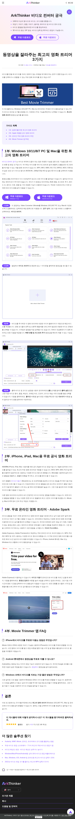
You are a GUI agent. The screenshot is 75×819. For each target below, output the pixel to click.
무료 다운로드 (22, 37)
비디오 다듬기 (16, 481)
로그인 (69, 3)
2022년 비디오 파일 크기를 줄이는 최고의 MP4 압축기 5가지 (27, 762)
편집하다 (35, 667)
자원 (11, 769)
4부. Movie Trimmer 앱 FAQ (19, 139)
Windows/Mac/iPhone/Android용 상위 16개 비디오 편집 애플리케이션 (30, 753)
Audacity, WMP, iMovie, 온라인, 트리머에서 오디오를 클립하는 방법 (29, 741)
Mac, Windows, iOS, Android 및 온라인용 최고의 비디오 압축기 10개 (29, 758)
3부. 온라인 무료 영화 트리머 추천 (21, 136)
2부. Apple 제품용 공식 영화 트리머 (21, 133)
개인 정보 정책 (66, 815)
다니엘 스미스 (27, 65)
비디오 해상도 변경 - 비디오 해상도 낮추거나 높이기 (24, 749)
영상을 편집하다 (51, 65)
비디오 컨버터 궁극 (9, 162)
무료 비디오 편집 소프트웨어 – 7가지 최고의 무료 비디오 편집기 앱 (29, 745)
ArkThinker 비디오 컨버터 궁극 (36, 15)
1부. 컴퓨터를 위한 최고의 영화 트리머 (23, 130)
